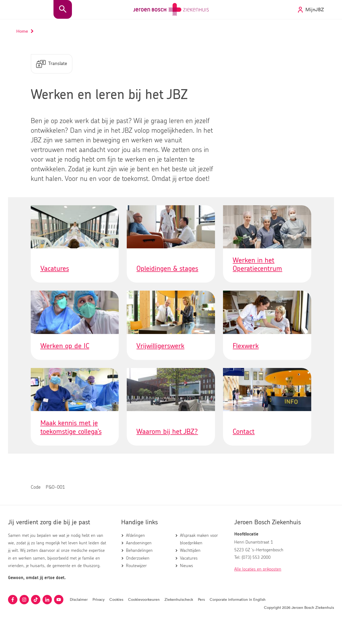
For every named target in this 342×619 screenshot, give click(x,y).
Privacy (99, 599)
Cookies (116, 599)
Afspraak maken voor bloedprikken (199, 539)
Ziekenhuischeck (178, 599)
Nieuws (186, 566)
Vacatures (54, 268)
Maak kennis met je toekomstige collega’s (71, 427)
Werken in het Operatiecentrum (257, 264)
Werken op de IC (64, 346)
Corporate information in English (238, 599)
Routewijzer (136, 566)
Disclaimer (79, 599)
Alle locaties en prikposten (257, 569)
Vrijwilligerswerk (160, 346)
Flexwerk (246, 346)
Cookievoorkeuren (144, 599)
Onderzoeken (137, 558)
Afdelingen (135, 535)
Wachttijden (190, 550)
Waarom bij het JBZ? (167, 431)
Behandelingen (139, 550)
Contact (244, 431)
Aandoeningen (139, 543)
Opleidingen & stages (167, 268)
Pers (201, 599)
